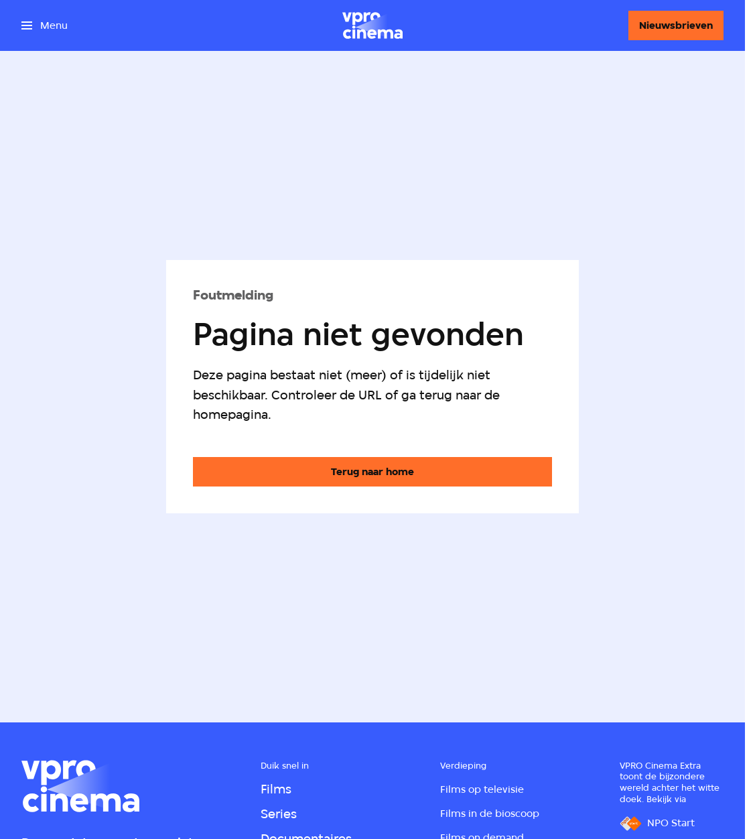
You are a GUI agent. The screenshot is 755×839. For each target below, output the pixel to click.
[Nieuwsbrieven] (676, 25)
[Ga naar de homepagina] (372, 472)
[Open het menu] (44, 25)
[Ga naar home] (372, 25)
